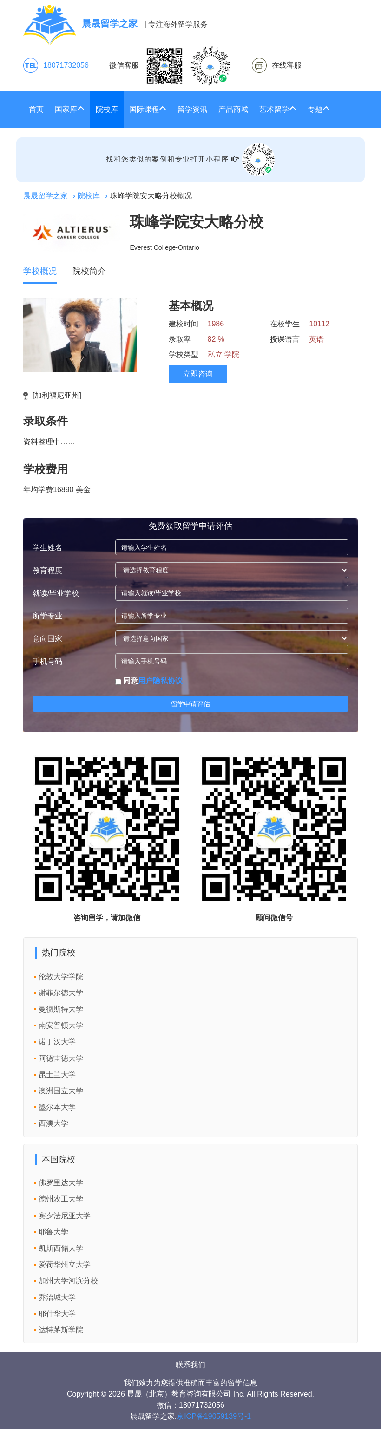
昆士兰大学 (57, 1074)
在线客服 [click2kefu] (287, 65)
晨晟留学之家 (45, 196)
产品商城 (233, 109)
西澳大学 (53, 1123)
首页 (36, 109)
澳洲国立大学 (61, 1091)
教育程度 (47, 570)
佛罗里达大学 (61, 1183)
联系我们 (190, 1365)
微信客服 (170, 65)
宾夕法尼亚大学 (65, 1216)
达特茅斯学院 (61, 1330)
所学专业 (47, 616)
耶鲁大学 (53, 1232)
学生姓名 (47, 548)
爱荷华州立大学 (65, 1264)
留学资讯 (192, 109)
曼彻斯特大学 (61, 1009)
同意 (149, 681)
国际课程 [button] (147, 109)
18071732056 (66, 65)
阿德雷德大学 (61, 1058)
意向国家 (47, 639)
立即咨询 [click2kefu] (198, 374)
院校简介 (89, 271)
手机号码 (47, 661)
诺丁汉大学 (57, 1042)
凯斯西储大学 (61, 1248)
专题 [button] (319, 109)
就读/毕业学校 (56, 593)
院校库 (107, 109)
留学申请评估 (190, 704)
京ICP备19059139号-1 (214, 1416)
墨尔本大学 (57, 1107)
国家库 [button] (70, 109)
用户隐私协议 (160, 681)
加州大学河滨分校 (68, 1281)
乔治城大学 (57, 1297)
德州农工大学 (61, 1199)
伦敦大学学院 (61, 977)
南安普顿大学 (61, 1025)
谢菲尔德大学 (61, 993)
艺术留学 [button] (277, 109)
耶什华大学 (57, 1314)
